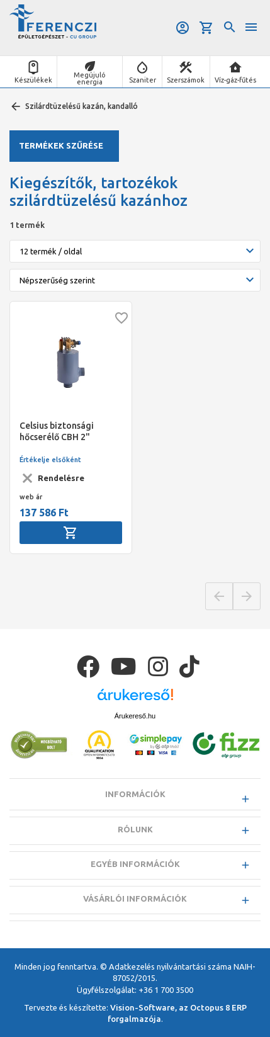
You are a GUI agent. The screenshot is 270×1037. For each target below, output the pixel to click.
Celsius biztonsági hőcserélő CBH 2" (57, 431)
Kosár (206, 27)
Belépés (182, 27)
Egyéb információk (135, 863)
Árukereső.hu (135, 716)
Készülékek (33, 80)
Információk (135, 794)
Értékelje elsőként (50, 459)
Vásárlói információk (135, 898)
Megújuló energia (90, 78)
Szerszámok (186, 80)
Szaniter (142, 80)
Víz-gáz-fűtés (235, 80)
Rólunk (135, 829)
